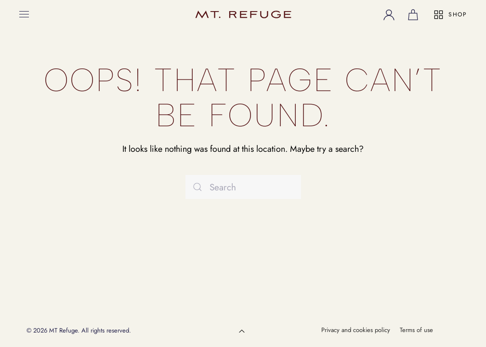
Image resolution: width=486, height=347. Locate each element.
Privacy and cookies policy (355, 329)
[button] (24, 14)
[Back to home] (243, 14)
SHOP (450, 15)
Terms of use (416, 329)
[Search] (243, 187)
